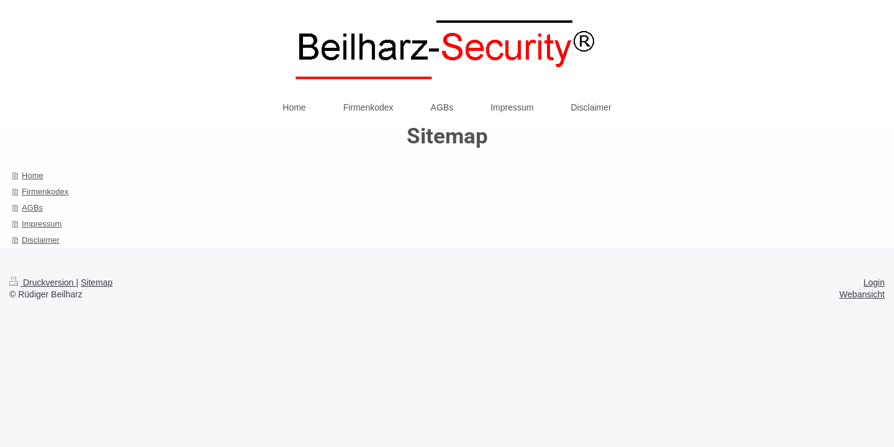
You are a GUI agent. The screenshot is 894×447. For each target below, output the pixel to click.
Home (32, 175)
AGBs (32, 207)
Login (874, 282)
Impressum (41, 223)
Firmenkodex (45, 191)
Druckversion (42, 282)
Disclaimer (41, 240)
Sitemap (96, 282)
